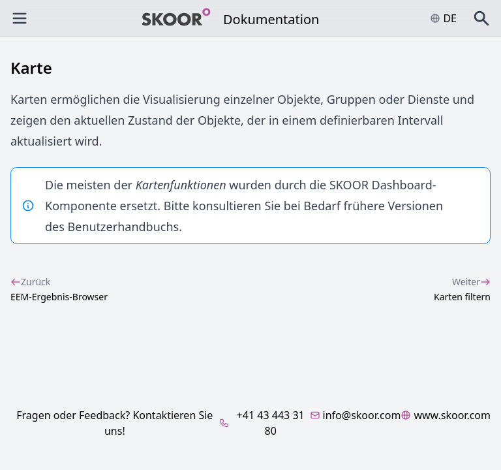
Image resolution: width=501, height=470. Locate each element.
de (443, 18)
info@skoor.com (355, 415)
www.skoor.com (446, 415)
